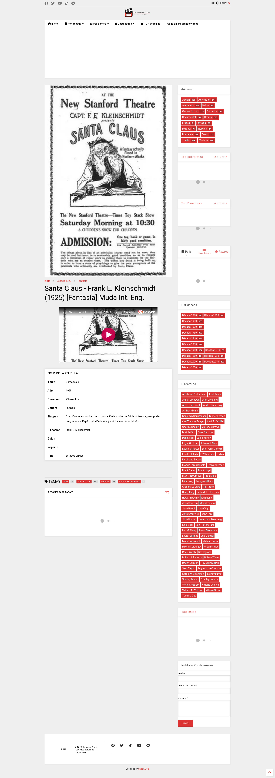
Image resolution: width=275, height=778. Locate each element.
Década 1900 (211, 315)
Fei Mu (220, 454)
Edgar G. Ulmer (190, 443)
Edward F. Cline (209, 443)
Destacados (125, 23)
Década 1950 (189, 344)
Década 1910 (189, 321)
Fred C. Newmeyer (192, 475)
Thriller (186, 140)
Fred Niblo (210, 475)
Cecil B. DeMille (215, 421)
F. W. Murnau (207, 454)
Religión (202, 128)
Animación (204, 99)
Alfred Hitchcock (191, 405)
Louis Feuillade (190, 535)
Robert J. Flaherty (192, 557)
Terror (205, 134)
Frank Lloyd (204, 470)
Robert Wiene (211, 557)
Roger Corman (190, 563)
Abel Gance (215, 394)
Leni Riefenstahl (205, 524)
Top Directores (191, 203)
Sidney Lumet (214, 573)
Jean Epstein (207, 503)
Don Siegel (188, 437)
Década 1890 (189, 315)
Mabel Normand (191, 541)
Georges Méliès (204, 481)
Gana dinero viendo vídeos (182, 23)
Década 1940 (189, 338)
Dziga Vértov (204, 437)
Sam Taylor (188, 568)
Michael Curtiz (210, 541)
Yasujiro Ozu (189, 595)
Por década (74, 23)
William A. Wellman (192, 590)
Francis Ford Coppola (193, 465)
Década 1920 (64, 280)
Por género (99, 23)
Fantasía (82, 280)
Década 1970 (212, 350)
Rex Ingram (204, 552)
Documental (189, 117)
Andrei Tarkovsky (212, 405)
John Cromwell (190, 514)
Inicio (53, 23)
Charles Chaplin (190, 427)
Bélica (205, 105)
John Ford (207, 514)
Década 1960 (189, 350)
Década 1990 (211, 355)
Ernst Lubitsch (190, 454)
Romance (187, 134)
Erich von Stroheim (212, 448)
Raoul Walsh (189, 552)
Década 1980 (189, 355)
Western (203, 140)
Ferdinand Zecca (191, 459)
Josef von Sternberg (210, 519)
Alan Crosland (210, 399)
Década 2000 (189, 361)
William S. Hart (214, 590)
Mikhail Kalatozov (192, 546)
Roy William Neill (210, 563)
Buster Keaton (217, 416)
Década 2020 (189, 367)
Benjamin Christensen (194, 416)
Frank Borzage (216, 465)
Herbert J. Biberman (208, 492)
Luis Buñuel (207, 535)
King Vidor (187, 524)
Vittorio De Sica (210, 584)
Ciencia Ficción (190, 111)
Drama (208, 117)
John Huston (189, 519)
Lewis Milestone (208, 530)
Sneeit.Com (143, 771)
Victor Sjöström (190, 584)
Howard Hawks (190, 497)
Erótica (186, 122)
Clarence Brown (211, 427)
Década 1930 (189, 332)
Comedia (212, 111)
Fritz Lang (187, 481)
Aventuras (188, 105)
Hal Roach (208, 486)
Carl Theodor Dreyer (193, 421)
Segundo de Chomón (209, 568)
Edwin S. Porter (190, 448)
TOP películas (150, 23)
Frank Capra (189, 470)
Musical (186, 128)
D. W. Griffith (188, 432)
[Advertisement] (137, 53)
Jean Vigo (203, 508)
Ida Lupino (207, 497)
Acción (186, 99)
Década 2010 (211, 361)
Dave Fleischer (206, 432)
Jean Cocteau (190, 503)
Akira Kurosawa (191, 399)
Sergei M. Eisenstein (193, 573)
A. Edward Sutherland (194, 394)
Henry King (188, 492)
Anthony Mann (190, 410)
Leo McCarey (189, 530)
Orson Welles (211, 546)
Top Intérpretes (192, 157)
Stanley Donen (190, 579)
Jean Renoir (189, 508)
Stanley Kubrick (209, 579)
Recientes (188, 612)
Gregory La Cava (191, 486)
